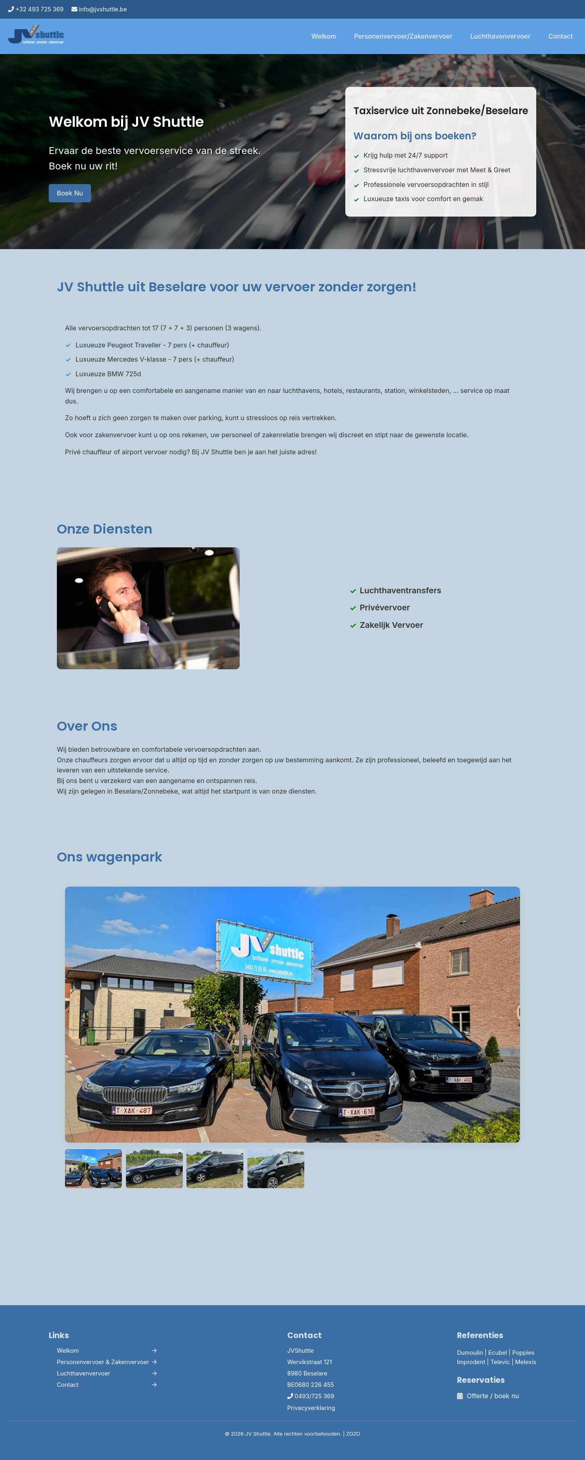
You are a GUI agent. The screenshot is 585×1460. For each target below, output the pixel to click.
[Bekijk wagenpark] (93, 1168)
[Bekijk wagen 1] (154, 1168)
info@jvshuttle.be (99, 9)
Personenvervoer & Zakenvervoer (103, 1361)
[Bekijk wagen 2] (214, 1168)
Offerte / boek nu (488, 1396)
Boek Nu (70, 193)
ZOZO (353, 1434)
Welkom (323, 36)
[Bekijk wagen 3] (275, 1168)
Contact (560, 36)
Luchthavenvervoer (500, 36)
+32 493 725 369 (36, 9)
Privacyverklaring (311, 1407)
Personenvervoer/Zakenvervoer (403, 36)
